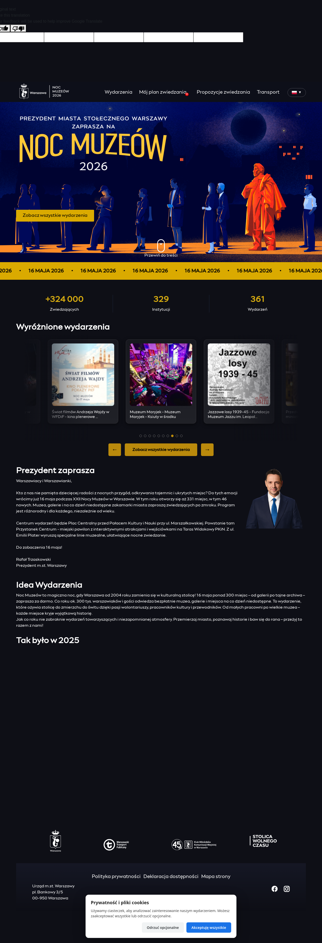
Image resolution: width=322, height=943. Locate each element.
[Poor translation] (18, 28)
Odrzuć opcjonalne (163, 927)
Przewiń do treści (161, 248)
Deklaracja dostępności (170, 876)
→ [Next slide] (207, 450)
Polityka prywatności (116, 876)
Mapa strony (215, 876)
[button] (140, 436)
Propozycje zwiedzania (223, 92)
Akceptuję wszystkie (208, 927)
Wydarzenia (118, 92)
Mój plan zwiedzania (164, 93)
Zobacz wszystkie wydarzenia (55, 215)
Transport (268, 92)
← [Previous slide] (115, 450)
